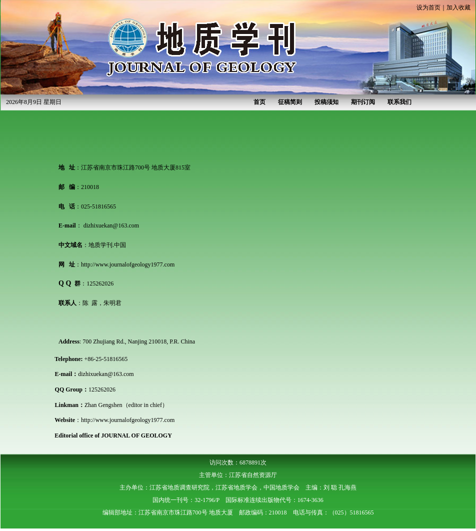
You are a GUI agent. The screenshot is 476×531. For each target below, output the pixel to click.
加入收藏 (458, 7)
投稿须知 (326, 102)
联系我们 (400, 102)
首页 (260, 102)
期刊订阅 (363, 102)
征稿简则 (290, 102)
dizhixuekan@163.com (111, 225)
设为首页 (428, 7)
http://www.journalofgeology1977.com (127, 264)
